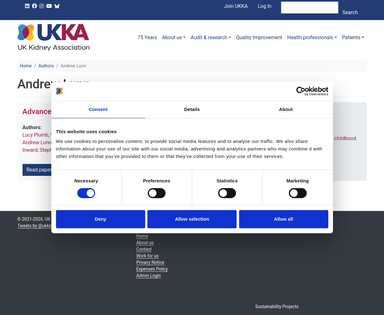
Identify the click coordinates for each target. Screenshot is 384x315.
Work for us (147, 255)
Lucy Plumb (36, 135)
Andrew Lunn (37, 142)
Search (350, 12)
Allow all (283, 219)
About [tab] (286, 109)
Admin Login (148, 275)
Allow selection (192, 219)
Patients (351, 37)
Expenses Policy (152, 268)
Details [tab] (192, 109)
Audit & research (209, 37)
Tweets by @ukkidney (38, 225)
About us (172, 37)
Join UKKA (236, 6)
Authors (46, 65)
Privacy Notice (150, 262)
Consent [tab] (98, 109)
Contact (143, 249)
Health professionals (310, 37)
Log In (264, 6)
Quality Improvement (259, 37)
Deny (100, 219)
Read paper (41, 170)
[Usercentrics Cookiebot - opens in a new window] (301, 91)
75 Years (147, 37)
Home (26, 65)
